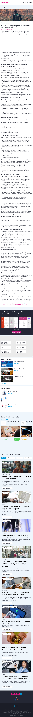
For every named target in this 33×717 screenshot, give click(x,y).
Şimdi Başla (4, 383)
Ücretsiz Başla (5, 410)
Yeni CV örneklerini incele (6, 29)
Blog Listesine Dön (7, 7)
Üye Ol (24, 2)
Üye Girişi (29, 2)
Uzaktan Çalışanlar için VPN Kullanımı (16, 621)
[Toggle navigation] (1, 2)
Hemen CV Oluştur (16, 332)
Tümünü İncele (5, 419)
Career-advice (11, 457)
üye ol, (25, 303)
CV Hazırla (20, 457)
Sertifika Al (17, 363)
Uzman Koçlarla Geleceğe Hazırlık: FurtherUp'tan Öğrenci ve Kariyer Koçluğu (14, 564)
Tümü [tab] (3, 457)
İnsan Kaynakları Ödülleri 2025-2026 (15, 535)
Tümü (3, 340)
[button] (13, 329)
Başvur (17, 439)
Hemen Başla (11, 393)
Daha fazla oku (7, 488)
